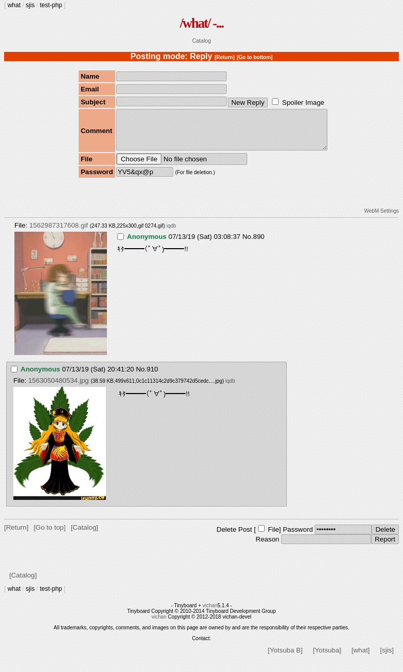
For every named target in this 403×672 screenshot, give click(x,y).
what (14, 5)
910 (152, 377)
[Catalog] (84, 535)
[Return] (224, 57)
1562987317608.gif (58, 233)
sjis (30, 5)
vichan (210, 613)
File (273, 537)
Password (298, 537)
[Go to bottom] (254, 57)
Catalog (201, 41)
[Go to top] (49, 535)
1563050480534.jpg (58, 388)
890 (258, 244)
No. (247, 244)
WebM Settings (381, 218)
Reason (267, 547)
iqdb (171, 233)
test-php (51, 5)
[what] (361, 658)
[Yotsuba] (327, 658)
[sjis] (387, 658)
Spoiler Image (303, 102)
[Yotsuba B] (285, 658)
